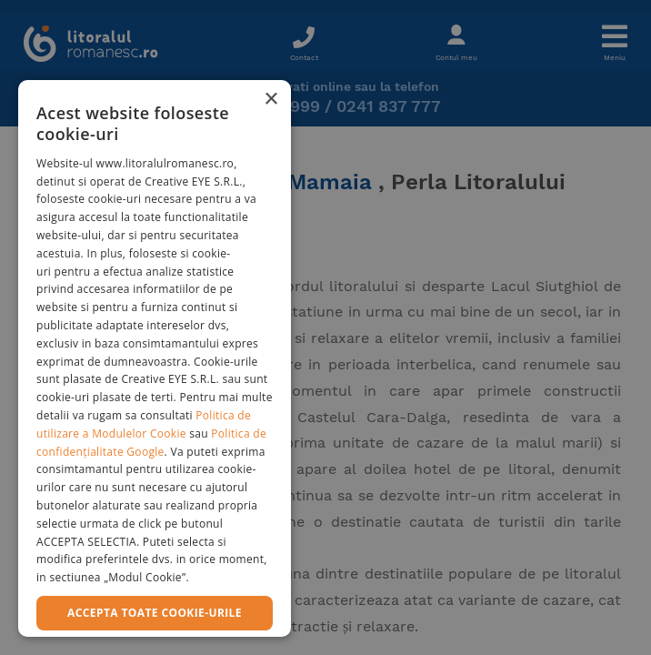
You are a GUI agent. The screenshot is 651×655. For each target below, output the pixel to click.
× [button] (270, 99)
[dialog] (154, 358)
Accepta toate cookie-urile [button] (154, 612)
